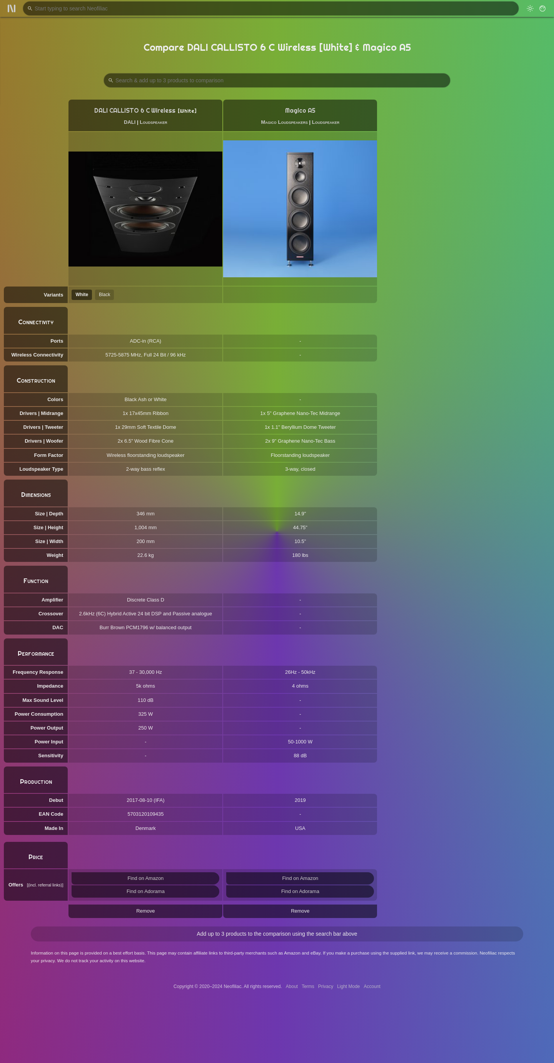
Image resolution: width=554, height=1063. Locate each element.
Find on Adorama (146, 891)
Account (372, 986)
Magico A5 (300, 111)
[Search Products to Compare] (277, 80)
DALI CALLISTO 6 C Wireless (134, 111)
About (292, 986)
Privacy (325, 986)
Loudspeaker (153, 122)
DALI (129, 122)
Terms (308, 986)
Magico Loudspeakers (284, 122)
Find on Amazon (145, 878)
